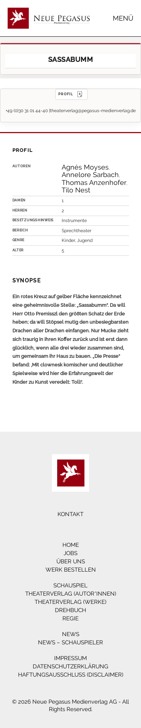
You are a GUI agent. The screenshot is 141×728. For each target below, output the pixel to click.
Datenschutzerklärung (70, 666)
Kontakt (70, 514)
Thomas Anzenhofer (94, 182)
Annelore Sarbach (90, 175)
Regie (70, 618)
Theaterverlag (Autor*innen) (70, 593)
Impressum (70, 658)
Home (70, 545)
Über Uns (70, 561)
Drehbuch (70, 610)
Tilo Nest (76, 190)
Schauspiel (70, 585)
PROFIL (71, 94)
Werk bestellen (70, 569)
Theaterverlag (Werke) (70, 602)
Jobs (70, 553)
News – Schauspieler (70, 642)
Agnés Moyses (85, 167)
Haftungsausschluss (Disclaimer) (70, 674)
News (70, 634)
